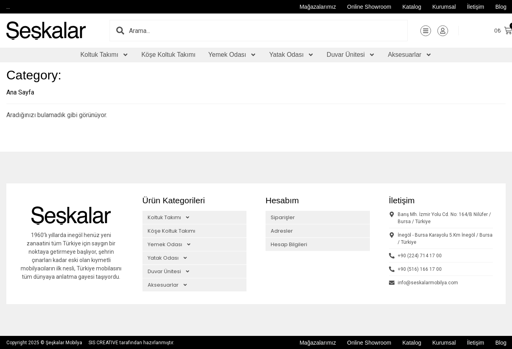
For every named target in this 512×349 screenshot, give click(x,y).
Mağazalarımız (318, 7)
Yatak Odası (291, 55)
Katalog (411, 7)
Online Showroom (369, 7)
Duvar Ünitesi (351, 55)
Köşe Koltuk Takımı (168, 54)
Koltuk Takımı (104, 55)
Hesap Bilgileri (289, 244)
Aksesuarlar (409, 55)
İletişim (475, 7)
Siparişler (283, 217)
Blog (500, 7)
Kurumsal (444, 7)
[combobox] (268, 30)
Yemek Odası (232, 55)
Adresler (282, 230)
